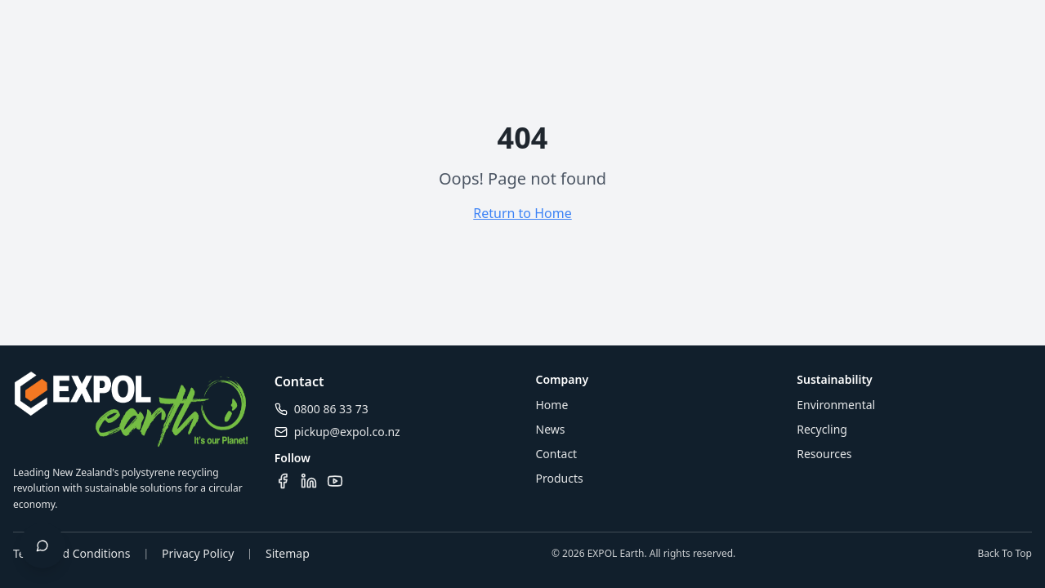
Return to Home (522, 213)
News (550, 429)
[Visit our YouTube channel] (335, 481)
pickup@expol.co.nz (347, 431)
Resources (824, 453)
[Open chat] (42, 545)
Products (559, 478)
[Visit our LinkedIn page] (309, 481)
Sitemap (288, 553)
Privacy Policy (198, 553)
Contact (557, 453)
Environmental (836, 404)
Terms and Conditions (71, 553)
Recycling (822, 429)
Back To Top (1004, 553)
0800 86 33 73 (331, 408)
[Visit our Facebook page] (283, 481)
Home (552, 404)
